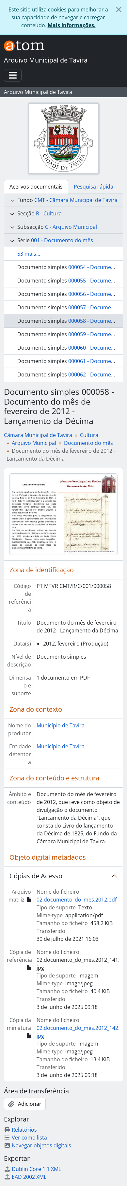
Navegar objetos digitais (37, 1145)
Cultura (89, 435)
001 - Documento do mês (62, 240)
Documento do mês (88, 443)
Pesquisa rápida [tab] (93, 186)
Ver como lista (25, 1137)
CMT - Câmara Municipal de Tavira (76, 200)
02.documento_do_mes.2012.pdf (77, 899)
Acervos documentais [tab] (36, 186)
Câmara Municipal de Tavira (38, 435)
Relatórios (20, 1129)
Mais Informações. (72, 25)
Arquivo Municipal (34, 443)
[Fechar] (119, 9)
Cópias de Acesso (35, 875)
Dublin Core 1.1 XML (32, 1169)
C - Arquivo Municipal (71, 226)
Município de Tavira (61, 725)
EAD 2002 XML (25, 1176)
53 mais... (28, 253)
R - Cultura (49, 213)
